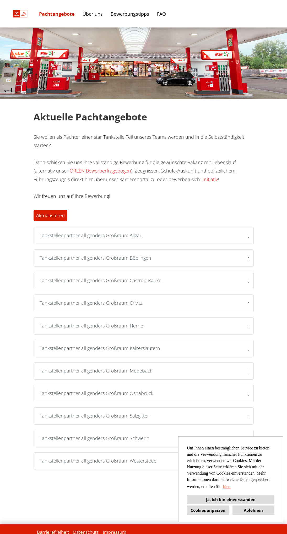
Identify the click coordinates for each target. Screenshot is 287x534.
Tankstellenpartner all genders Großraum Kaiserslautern (100, 348)
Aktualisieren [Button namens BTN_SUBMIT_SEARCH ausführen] (50, 215)
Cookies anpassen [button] (208, 510)
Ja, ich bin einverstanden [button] (231, 499)
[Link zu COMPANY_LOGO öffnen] (20, 13)
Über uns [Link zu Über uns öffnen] (93, 14)
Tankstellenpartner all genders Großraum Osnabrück (96, 393)
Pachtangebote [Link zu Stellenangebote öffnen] (57, 14)
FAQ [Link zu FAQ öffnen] (161, 14)
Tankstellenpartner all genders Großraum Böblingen (95, 258)
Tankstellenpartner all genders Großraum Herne (91, 325)
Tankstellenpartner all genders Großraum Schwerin (94, 438)
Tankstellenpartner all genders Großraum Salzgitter (94, 416)
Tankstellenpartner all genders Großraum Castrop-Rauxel (101, 280)
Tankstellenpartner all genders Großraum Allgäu (91, 235)
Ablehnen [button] (253, 510)
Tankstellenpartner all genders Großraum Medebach (96, 371)
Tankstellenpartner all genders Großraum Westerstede (98, 461)
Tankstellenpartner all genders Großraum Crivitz (91, 303)
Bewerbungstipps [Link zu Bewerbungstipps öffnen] (130, 14)
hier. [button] (226, 486)
